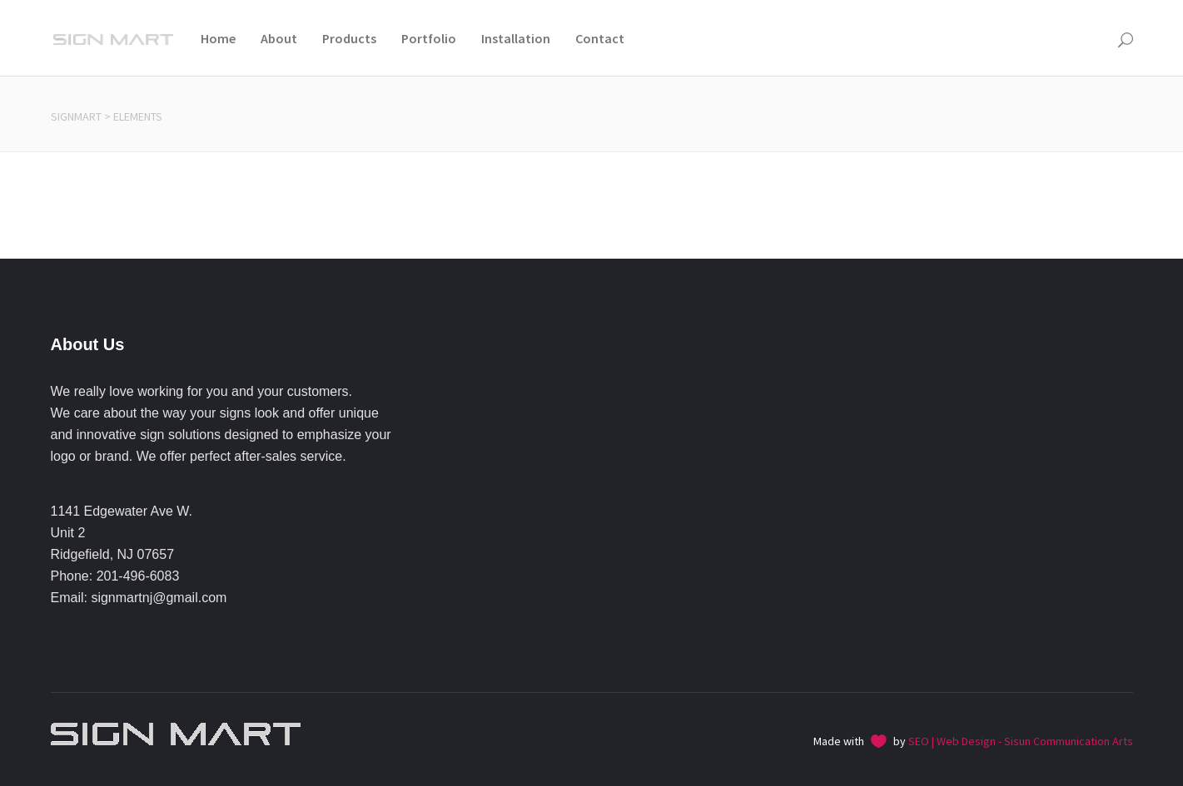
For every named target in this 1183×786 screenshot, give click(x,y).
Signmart (76, 116)
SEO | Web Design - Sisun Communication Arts (1020, 741)
